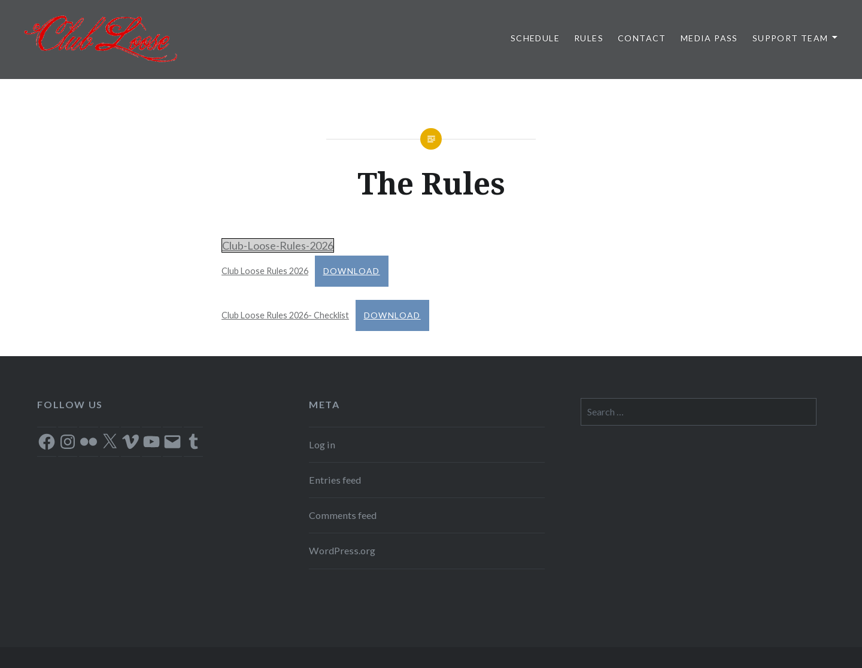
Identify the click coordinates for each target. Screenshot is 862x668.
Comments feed (343, 515)
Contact (642, 38)
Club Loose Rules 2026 (264, 271)
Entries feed (335, 479)
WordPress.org (342, 550)
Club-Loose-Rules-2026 (277, 245)
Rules (588, 38)
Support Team (790, 38)
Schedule (535, 38)
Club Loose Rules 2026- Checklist (285, 315)
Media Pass (709, 38)
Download (351, 271)
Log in (322, 444)
